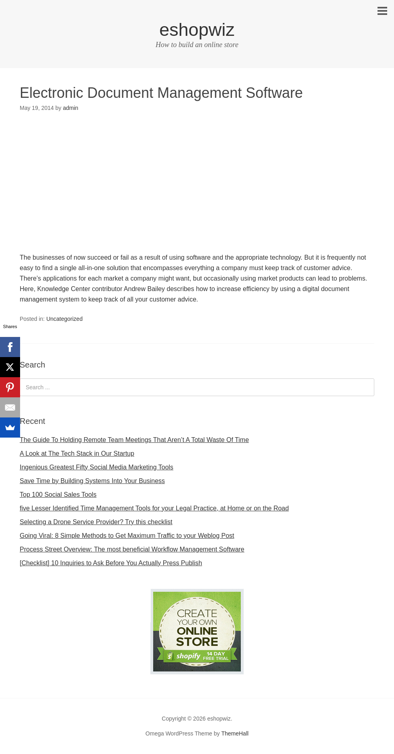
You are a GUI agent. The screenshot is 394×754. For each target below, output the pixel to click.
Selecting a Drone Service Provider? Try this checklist (96, 522)
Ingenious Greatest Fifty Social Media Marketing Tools (96, 467)
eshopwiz (197, 29)
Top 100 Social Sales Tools (58, 494)
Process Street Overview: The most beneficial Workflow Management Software (132, 549)
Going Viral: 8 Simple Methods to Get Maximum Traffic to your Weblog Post (127, 535)
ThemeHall (234, 733)
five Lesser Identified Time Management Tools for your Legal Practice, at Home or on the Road (154, 508)
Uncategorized (64, 319)
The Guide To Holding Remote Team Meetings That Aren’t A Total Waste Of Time (134, 439)
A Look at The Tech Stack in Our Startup (77, 453)
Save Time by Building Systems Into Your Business (92, 480)
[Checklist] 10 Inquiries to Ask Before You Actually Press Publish (111, 563)
